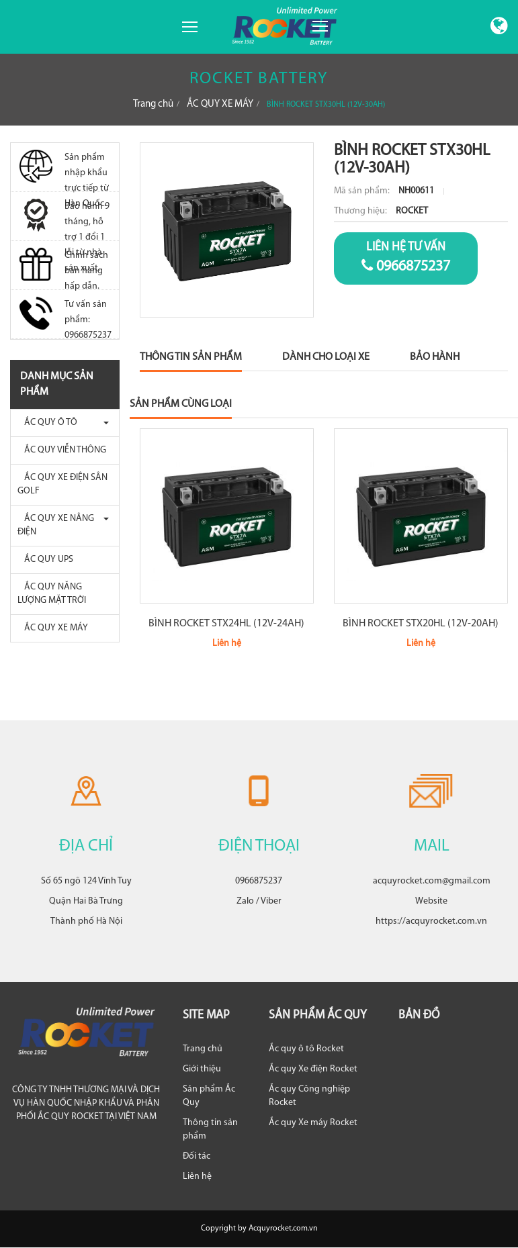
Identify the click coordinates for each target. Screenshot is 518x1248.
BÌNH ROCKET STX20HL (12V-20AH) (421, 623)
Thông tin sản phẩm (210, 1129)
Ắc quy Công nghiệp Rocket (309, 1096)
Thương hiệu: (361, 211)
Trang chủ (153, 104)
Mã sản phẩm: (363, 191)
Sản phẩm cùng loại (181, 404)
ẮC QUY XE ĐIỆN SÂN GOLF (62, 484)
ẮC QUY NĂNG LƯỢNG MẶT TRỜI (51, 594)
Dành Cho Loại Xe (326, 357)
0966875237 (405, 257)
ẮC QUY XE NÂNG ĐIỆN (55, 525)
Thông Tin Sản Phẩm (191, 357)
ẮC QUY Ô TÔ (47, 423)
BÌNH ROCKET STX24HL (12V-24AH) (226, 623)
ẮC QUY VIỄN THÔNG (61, 450)
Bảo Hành (435, 357)
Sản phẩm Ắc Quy (209, 1096)
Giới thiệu (202, 1069)
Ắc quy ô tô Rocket (306, 1049)
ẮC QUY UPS (45, 560)
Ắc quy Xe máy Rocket (313, 1123)
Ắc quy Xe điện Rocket (313, 1069)
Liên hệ (197, 1176)
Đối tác (196, 1156)
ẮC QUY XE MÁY (220, 104)
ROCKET (412, 211)
